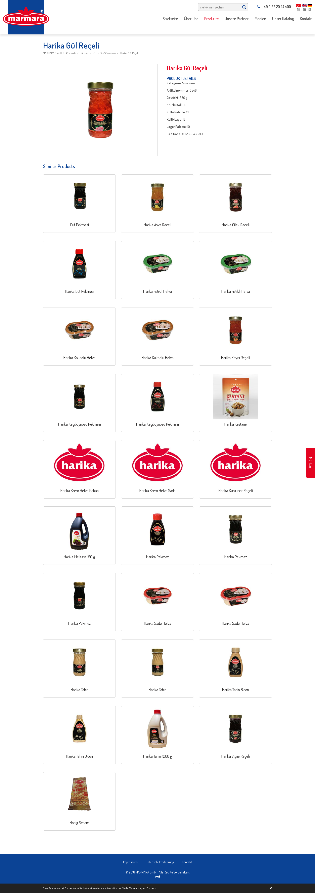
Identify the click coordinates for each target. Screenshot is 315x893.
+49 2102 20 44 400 (274, 6)
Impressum (130, 862)
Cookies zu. (152, 888)
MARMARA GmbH (52, 53)
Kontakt (187, 862)
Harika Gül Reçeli (129, 53)
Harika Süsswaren (106, 53)
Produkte (71, 53)
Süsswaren (86, 53)
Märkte (310, 462)
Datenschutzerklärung (160, 862)
